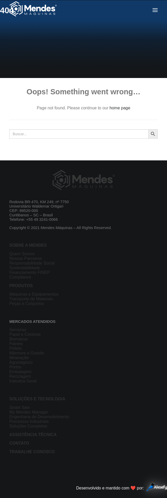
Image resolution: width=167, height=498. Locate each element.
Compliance (20, 277)
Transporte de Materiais (31, 299)
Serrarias (17, 330)
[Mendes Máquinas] (33, 10)
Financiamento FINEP (29, 272)
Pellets (15, 348)
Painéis (16, 344)
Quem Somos (22, 254)
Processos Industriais (29, 421)
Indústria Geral (23, 381)
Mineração (19, 357)
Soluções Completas (28, 426)
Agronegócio (21, 362)
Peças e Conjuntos (26, 303)
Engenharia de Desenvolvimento (39, 417)
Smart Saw (19, 407)
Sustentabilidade (24, 268)
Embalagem (20, 371)
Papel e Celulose (25, 334)
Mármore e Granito (26, 353)
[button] (155, 10)
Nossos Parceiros (25, 258)
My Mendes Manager (28, 412)
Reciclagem (20, 376)
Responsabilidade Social (32, 263)
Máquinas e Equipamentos (33, 294)
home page (120, 108)
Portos (15, 367)
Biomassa (18, 339)
